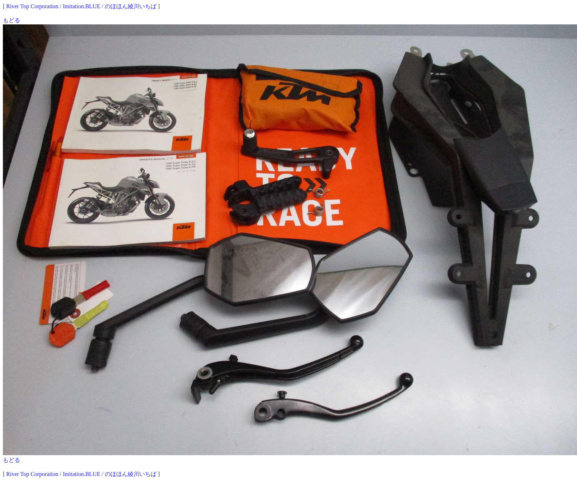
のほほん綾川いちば (130, 6)
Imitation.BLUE (81, 6)
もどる (11, 20)
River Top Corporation (32, 6)
